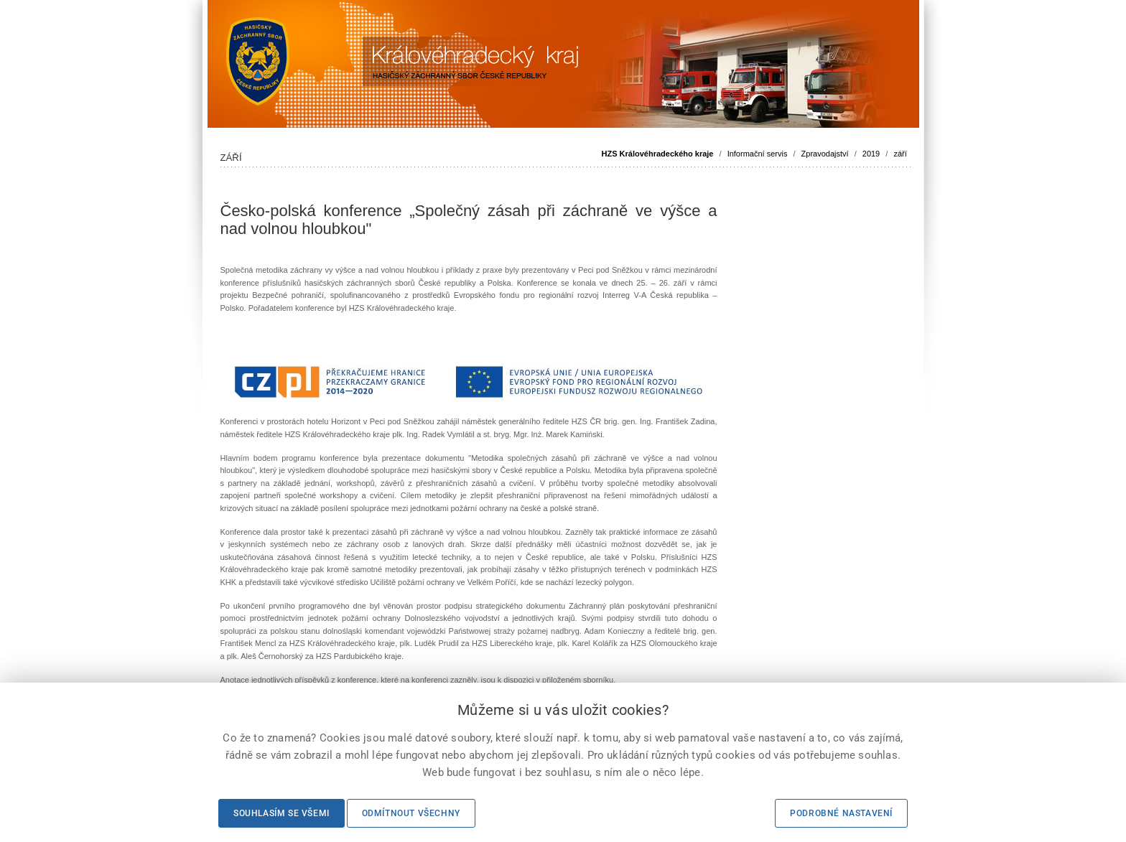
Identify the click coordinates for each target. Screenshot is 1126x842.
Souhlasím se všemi (281, 813)
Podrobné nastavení (841, 813)
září (899, 153)
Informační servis (757, 153)
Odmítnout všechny (411, 813)
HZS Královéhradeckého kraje (658, 153)
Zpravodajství (825, 153)
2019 (871, 153)
